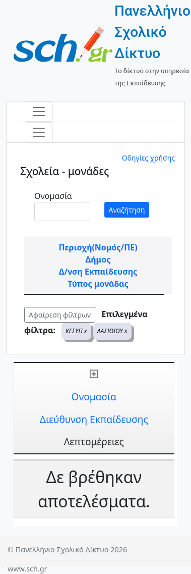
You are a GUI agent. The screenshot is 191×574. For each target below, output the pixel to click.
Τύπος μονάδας (98, 283)
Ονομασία (53, 195)
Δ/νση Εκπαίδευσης (98, 271)
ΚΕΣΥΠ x (76, 331)
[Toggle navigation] (39, 111)
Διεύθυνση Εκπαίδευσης (94, 419)
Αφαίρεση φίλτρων (60, 315)
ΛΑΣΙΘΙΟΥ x (112, 331)
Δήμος (98, 259)
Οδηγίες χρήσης (148, 158)
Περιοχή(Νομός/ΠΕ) (97, 247)
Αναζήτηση (127, 210)
